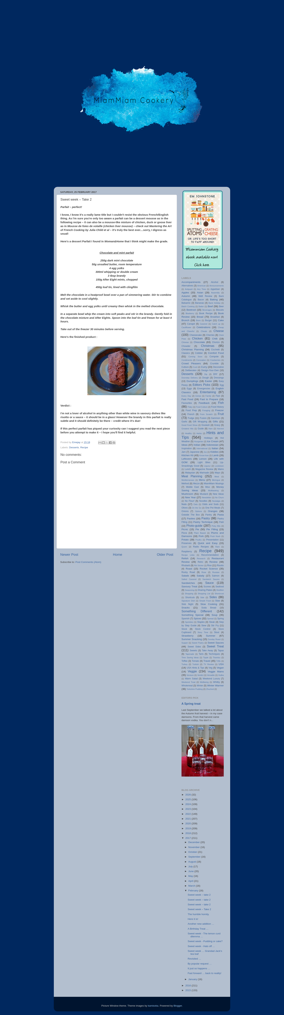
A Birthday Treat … (198, 928)
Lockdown (219, 466)
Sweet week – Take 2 (199, 909)
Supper (184, 643)
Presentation (212, 539)
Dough (205, 377)
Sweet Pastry (198, 643)
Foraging (206, 410)
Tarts (201, 654)
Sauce (209, 582)
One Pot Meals (212, 507)
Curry (204, 367)
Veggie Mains (216, 671)
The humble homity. (198, 914)
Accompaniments (191, 282)
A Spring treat (191, 703)
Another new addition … (201, 923)
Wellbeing (204, 682)
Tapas (221, 650)
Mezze (196, 483)
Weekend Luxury (211, 678)
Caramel (203, 324)
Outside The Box (190, 514)
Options (198, 511)
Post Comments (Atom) (88, 562)
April (191, 881)
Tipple (205, 657)
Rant (217, 547)
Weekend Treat (188, 682)
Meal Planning (191, 476)
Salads (185, 575)
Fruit (221, 414)
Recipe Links (188, 555)
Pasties (191, 518)
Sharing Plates (205, 590)
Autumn (185, 296)
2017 (188, 838)
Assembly (215, 293)
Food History (217, 407)
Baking (214, 299)
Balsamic (185, 303)
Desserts (74, 447)
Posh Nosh (215, 536)
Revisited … (194, 958)
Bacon (201, 299)
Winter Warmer (215, 685)
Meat (217, 476)
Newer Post (69, 554)
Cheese (218, 331)
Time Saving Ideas (190, 657)
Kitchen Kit (187, 455)
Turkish (195, 664)
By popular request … (200, 963)
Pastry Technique (203, 522)
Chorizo (216, 342)
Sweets (193, 650)
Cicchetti (215, 349)
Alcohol (214, 282)
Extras (198, 396)
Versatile (211, 675)
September (194, 856)
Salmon (216, 575)
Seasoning (189, 590)
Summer (210, 635)
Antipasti (189, 289)
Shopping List (204, 593)
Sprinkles (189, 622)
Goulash (206, 425)
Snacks (185, 607)
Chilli (214, 338)
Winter (200, 685)
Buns (198, 320)
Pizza (184, 533)
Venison (190, 675)
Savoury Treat (189, 586)
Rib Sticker (199, 565)
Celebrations (204, 327)
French (190, 414)
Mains (221, 469)
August (192, 861)
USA (221, 664)
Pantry (208, 514)
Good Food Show (189, 425)
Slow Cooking (208, 604)
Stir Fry (215, 625)
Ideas (184, 444)
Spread (210, 618)
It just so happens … (199, 968)
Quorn (184, 547)
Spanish (185, 618)
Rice (209, 565)
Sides (213, 597)
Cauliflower (186, 327)
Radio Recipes (201, 546)
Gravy (217, 425)
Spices (197, 618)
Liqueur (207, 466)
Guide (201, 428)
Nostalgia (216, 501)
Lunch (188, 469)
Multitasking (213, 490)
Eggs (189, 388)
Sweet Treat (215, 646)
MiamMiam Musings (214, 483)
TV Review (209, 664)
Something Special (192, 615)
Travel (206, 661)
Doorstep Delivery (189, 378)
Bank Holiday (214, 303)
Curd (195, 367)
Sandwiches (188, 583)
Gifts (215, 421)
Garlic (184, 421)
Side (202, 597)
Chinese (185, 342)
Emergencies (203, 388)
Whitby (216, 682)
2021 (188, 818)
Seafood (219, 586)
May (191, 876)
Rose (204, 572)
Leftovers (186, 458)
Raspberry (186, 551)
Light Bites (204, 462)
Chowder (185, 346)
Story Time (202, 632)
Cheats (204, 331)
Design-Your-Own (210, 370)
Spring (220, 618)
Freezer (219, 410)
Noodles (203, 501)
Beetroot (191, 309)
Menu (202, 480)
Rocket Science (209, 568)
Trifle (218, 661)
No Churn (219, 497)
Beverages (207, 310)
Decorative (218, 367)
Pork (201, 536)
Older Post (165, 554)
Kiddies (215, 451)
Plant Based (200, 533)
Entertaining (208, 392)
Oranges (213, 511)
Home (117, 554)
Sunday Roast (214, 639)
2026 (188, 794)
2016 (188, 985)
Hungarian (198, 441)
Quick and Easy (208, 543)
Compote (214, 356)
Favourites (186, 403)
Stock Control (203, 629)
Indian (197, 444)
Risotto (220, 565)
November (194, 847)
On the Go (196, 508)
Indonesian (212, 444)
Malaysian (190, 472)
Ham (210, 428)
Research (201, 558)
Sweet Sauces (216, 642)
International (202, 448)
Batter (201, 306)
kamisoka (153, 1005)
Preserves (186, 543)
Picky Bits (216, 526)
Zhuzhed (210, 689)
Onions (184, 511)
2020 (188, 823)
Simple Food (205, 601)
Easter (208, 381)
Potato (185, 539)
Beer (221, 306)
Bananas (199, 303)
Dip (205, 374)
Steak (212, 622)
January (193, 979)
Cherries (210, 335)
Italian (215, 448)
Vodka (221, 675)
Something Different (196, 611)
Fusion (203, 418)
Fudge (191, 418)
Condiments (186, 360)
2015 (188, 990)
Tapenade (189, 654)
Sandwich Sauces (211, 579)
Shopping (189, 593)
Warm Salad (191, 678)
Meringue (216, 480)
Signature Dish (188, 601)
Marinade (204, 472)
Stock (184, 629)
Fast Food (187, 399)
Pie (197, 529)
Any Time (201, 289)
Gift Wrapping (200, 421)
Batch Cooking (188, 306)
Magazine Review (204, 469)
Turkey (184, 664)
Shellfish (220, 590)
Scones (207, 586)
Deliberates (190, 370)
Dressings (219, 377)
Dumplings (192, 381)
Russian (216, 572)
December (194, 842)
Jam (183, 452)
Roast (189, 568)
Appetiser (215, 289)
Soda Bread (208, 607)
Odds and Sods (210, 504)
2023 (188, 809)
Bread (200, 316)
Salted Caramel (188, 579)
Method (185, 483)
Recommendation (210, 555)
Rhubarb (185, 565)
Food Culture (202, 407)
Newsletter (206, 497)
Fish (221, 402)
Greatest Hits (187, 428)
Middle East (192, 487)
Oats (195, 504)
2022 (188, 814)
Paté (221, 522)
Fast (218, 396)
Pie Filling (212, 529)
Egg (222, 385)
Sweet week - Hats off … (201, 946)
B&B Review (205, 296)
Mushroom (187, 494)
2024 (188, 804)
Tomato (195, 661)
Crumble (214, 363)
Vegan (220, 667)
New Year (190, 497)
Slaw (217, 600)
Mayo (217, 472)
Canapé (191, 324)
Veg (210, 668)
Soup (215, 615)
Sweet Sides (194, 646)
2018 (188, 833)
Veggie (192, 671)
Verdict (200, 675)
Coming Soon (195, 356)
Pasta (220, 514)
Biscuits (220, 310)
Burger (208, 320)
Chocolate (199, 342)
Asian (200, 292)
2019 (188, 828)
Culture (185, 367)
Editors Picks (201, 384)
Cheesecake (195, 335)
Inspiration (186, 448)
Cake (221, 320)
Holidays (208, 438)
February (193, 890)
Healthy (188, 433)
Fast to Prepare (209, 399)
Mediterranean (187, 480)
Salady (200, 575)
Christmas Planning (192, 349)
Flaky (190, 407)
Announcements (216, 286)
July (190, 866)
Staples (201, 622)
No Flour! (189, 501)
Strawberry (187, 635)
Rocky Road (188, 572)
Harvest (220, 428)
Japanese (194, 452)
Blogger (178, 1005)
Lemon (202, 458)
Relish (184, 558)
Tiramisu (216, 657)
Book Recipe (206, 313)
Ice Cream (213, 441)
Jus (205, 452)
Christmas (207, 345)
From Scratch (206, 414)
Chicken (197, 338)
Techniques (214, 654)
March (192, 885)
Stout (216, 632)
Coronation (201, 360)
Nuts (184, 504)
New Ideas (218, 494)
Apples (185, 292)
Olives (184, 507)
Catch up (216, 324)
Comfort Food (216, 353)
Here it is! (193, 919)
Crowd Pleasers (191, 363)
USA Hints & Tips (195, 668)
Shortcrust (219, 593)
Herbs (199, 433)
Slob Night (187, 604)
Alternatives (187, 285)
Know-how (203, 455)
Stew (203, 625)
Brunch (185, 320)
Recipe (84, 447)
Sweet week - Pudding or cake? (205, 941)
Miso (207, 487)
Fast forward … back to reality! (204, 973)
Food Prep (191, 410)
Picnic (184, 529)
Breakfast (215, 317)
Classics (185, 353)
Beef (210, 306)
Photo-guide (194, 525)
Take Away (207, 650)
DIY (215, 374)
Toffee (184, 661)
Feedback (204, 403)
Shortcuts (190, 597)
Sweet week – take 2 (199, 894)
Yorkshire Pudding (195, 689)
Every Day (186, 396)
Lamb (215, 455)
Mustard (204, 494)
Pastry (206, 518)
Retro (200, 562)
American (201, 286)
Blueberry (190, 313)
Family (208, 396)
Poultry (198, 540)
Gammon (215, 418)
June (191, 871)
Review (213, 562)
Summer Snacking (191, 639)
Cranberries (215, 360)
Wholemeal (187, 685)
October (193, 852)
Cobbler (199, 353)
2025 (188, 799)
